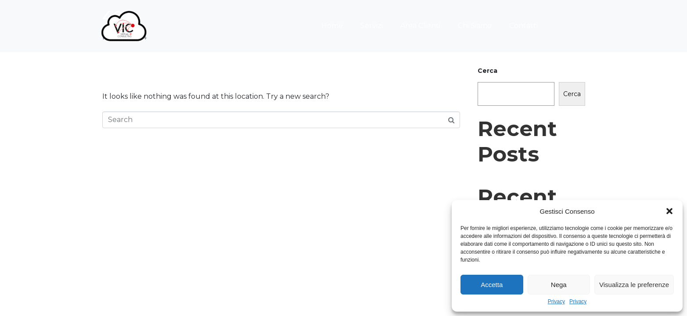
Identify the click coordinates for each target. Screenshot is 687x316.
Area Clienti (420, 26)
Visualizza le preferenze (634, 284)
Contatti (523, 26)
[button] (669, 211)
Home (332, 26)
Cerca (487, 71)
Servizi (371, 26)
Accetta (492, 284)
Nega (559, 284)
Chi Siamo (475, 26)
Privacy (556, 302)
